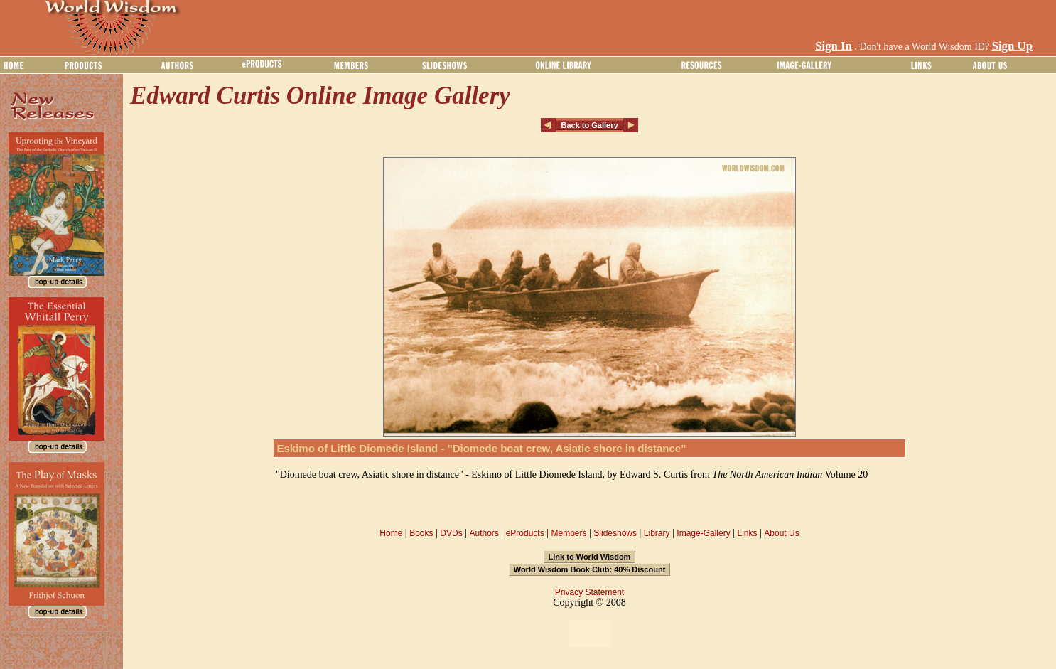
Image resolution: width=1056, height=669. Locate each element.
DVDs (451, 533)
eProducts (525, 533)
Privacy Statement (589, 592)
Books (421, 533)
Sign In (833, 46)
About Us (781, 533)
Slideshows (615, 533)
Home (390, 533)
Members (568, 533)
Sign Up (1012, 46)
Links (748, 533)
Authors (483, 533)
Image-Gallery (703, 533)
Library (657, 533)
